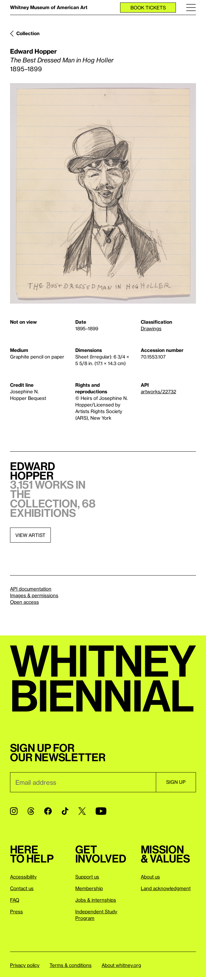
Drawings (151, 328)
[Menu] (191, 7)
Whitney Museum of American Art (48, 7)
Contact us (22, 888)
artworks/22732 (158, 391)
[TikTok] (65, 811)
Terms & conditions (71, 965)
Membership (89, 888)
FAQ (14, 900)
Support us (87, 876)
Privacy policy (25, 965)
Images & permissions (34, 595)
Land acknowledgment (166, 888)
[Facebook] (48, 811)
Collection (28, 33)
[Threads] (31, 811)
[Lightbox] (103, 193)
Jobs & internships (95, 900)
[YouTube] (101, 811)
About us (150, 876)
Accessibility (23, 876)
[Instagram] (14, 811)
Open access (24, 602)
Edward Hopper (33, 51)
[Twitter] (82, 811)
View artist (30, 535)
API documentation (30, 589)
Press (16, 911)
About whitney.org (121, 965)
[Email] (83, 782)
